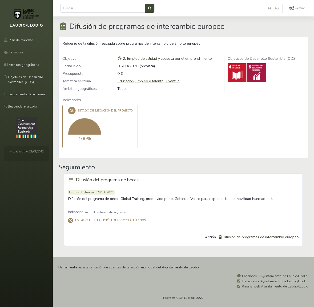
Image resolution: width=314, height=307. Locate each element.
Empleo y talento (149, 81)
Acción (210, 237)
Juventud (172, 81)
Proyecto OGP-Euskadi (179, 298)
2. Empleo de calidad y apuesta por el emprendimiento (167, 58)
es (270, 8)
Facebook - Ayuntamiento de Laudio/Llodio (275, 276)
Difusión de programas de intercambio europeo (260, 237)
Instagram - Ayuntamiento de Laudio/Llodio (275, 281)
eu (277, 8)
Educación (125, 81)
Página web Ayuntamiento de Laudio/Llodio (275, 286)
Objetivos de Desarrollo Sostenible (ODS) (262, 58)
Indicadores (71, 100)
